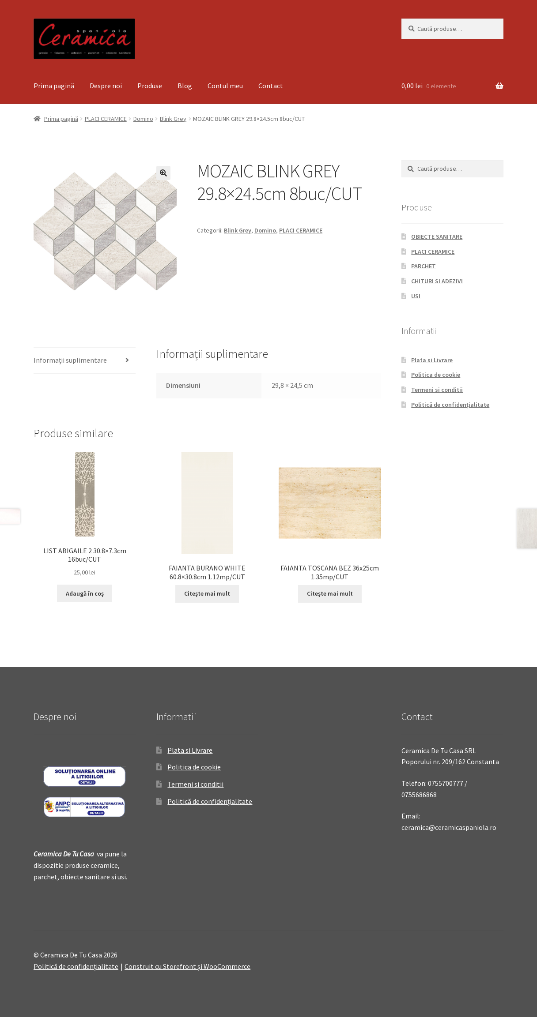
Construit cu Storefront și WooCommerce (187, 966)
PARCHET (423, 266)
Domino (143, 119)
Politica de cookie (435, 375)
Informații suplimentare (70, 360)
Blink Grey (173, 119)
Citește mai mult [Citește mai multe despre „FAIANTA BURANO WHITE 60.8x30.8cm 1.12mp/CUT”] (207, 593)
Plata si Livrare (432, 360)
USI (415, 296)
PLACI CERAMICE (106, 119)
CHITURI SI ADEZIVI (437, 281)
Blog (185, 85)
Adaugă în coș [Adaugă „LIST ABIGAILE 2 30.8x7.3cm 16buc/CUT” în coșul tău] (85, 593)
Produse (149, 85)
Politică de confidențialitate (450, 405)
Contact (270, 85)
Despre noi (106, 85)
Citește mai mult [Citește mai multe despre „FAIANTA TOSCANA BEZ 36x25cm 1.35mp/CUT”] (330, 593)
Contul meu (225, 85)
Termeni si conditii (437, 390)
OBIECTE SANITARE (436, 236)
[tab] (85, 361)
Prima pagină (54, 85)
